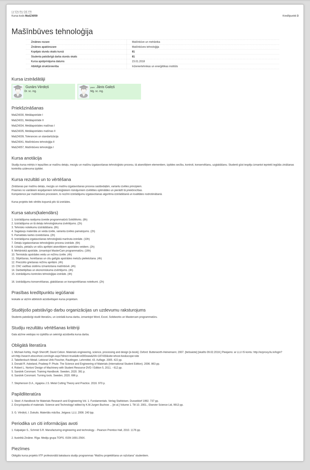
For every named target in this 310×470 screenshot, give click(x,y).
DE (26, 11)
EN (17, 11)
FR (30, 11)
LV (12, 11)
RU (21, 11)
